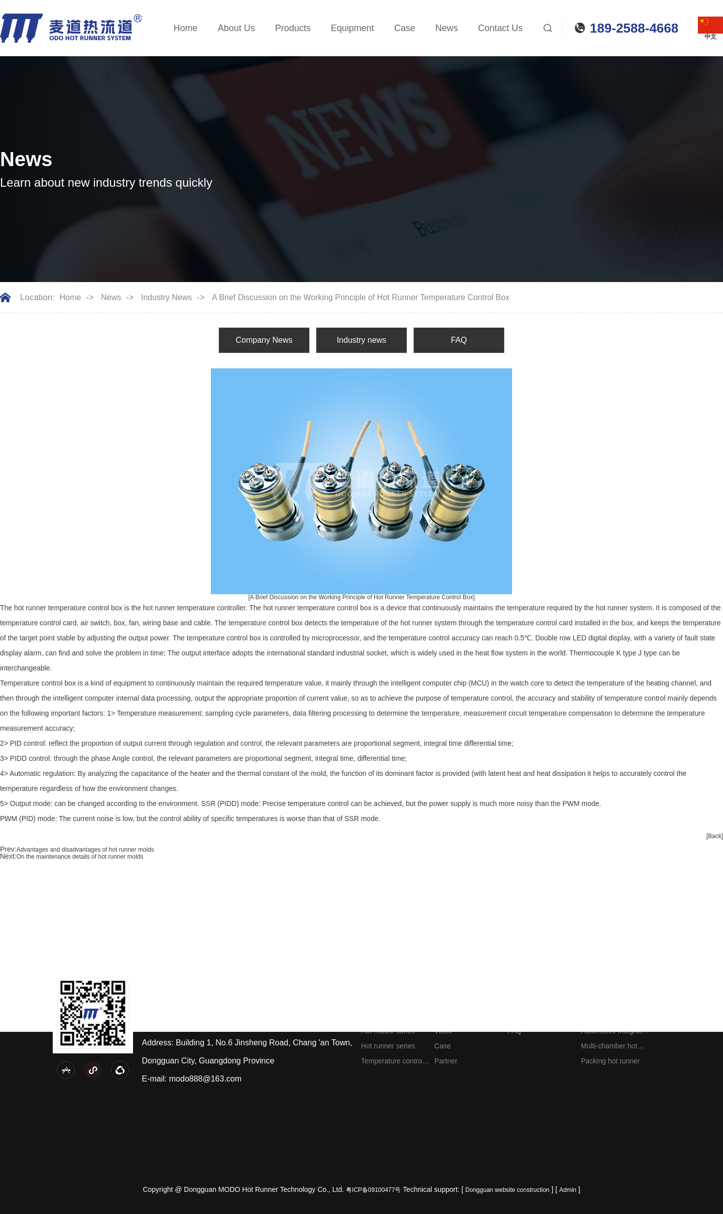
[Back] (714, 836)
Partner (445, 1061)
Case (404, 28)
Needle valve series (391, 1001)
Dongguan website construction (507, 1189)
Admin (567, 1189)
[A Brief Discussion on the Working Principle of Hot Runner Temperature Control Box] (361, 597)
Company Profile (460, 1001)
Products (293, 28)
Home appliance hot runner (612, 1017)
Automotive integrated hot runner (615, 1032)
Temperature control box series (392, 1062)
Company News (264, 340)
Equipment (352, 28)
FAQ (459, 340)
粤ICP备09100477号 (373, 1189)
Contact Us (500, 28)
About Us (236, 28)
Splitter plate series (391, 1016)
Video (443, 1031)
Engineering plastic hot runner (610, 1002)
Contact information (684, 1001)
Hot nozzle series (388, 1031)
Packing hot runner (610, 1061)
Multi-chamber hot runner (609, 1047)
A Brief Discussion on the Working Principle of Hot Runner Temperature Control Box (361, 298)
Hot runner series (388, 1046)
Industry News (166, 298)
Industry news (362, 340)
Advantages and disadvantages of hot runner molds (85, 849)
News (446, 28)
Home (186, 28)
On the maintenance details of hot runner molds (80, 856)
